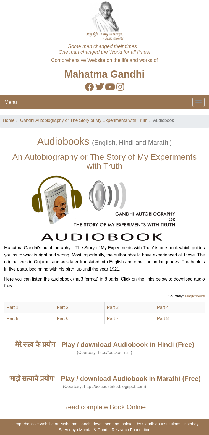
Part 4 (163, 307)
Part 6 (63, 318)
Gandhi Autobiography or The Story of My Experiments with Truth (84, 120)
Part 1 (13, 307)
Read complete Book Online (104, 407)
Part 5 (13, 318)
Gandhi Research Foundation (123, 430)
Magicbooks (195, 296)
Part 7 (113, 318)
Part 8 (163, 318)
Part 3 (113, 307)
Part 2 (63, 307)
